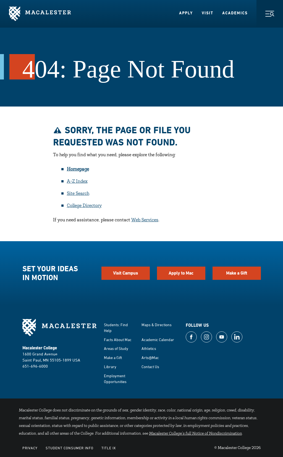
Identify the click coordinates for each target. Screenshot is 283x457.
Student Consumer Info (69, 448)
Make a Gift (236, 273)
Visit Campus (125, 273)
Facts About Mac (118, 339)
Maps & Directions (157, 324)
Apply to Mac (181, 273)
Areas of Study (116, 348)
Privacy (30, 448)
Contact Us (150, 366)
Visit (207, 13)
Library (110, 366)
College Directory (84, 206)
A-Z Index (77, 181)
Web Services (144, 220)
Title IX (108, 448)
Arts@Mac (150, 357)
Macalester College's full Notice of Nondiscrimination (195, 434)
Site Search (78, 194)
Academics (235, 13)
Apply (186, 13)
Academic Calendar (158, 339)
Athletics (149, 348)
